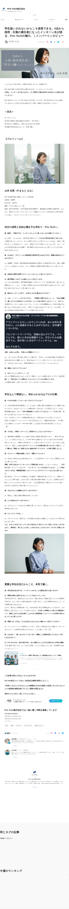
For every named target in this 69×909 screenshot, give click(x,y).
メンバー (36, 19)
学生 (7, 725)
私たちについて (19, 19)
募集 (66, 19)
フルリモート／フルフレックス (13, 718)
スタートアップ (28, 725)
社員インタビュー (39, 725)
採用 (12, 725)
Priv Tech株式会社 (16, 8)
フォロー (35, 15)
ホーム (2, 19)
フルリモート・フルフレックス (13, 716)
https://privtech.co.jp (11, 11)
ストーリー (52, 19)
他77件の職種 (8, 721)
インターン (19, 725)
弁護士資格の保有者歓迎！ (12, 713)
